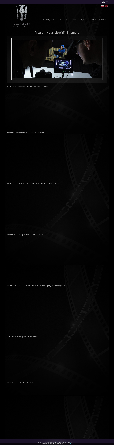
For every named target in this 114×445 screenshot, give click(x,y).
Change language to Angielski (106, 5)
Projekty (83, 20)
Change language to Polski (102, 5)
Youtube (103, 2)
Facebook (107, 2)
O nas (73, 20)
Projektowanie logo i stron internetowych (60, 442)
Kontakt (102, 20)
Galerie (93, 20)
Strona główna (49, 20)
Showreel (63, 20)
